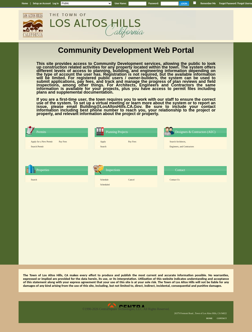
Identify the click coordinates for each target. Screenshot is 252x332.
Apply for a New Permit (42, 141)
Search (103, 146)
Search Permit (37, 146)
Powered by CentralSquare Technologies (126, 305)
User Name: (121, 3)
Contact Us (175, 179)
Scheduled (105, 184)
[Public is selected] (86, 3)
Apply (103, 141)
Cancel (131, 179)
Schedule (104, 179)
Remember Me (208, 3)
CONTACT (222, 318)
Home (25, 3)
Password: (153, 3)
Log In (56, 3)
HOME (209, 318)
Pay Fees (63, 141)
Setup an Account (42, 3)
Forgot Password (227, 3)
